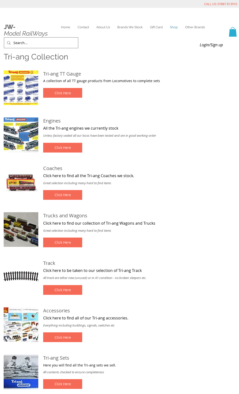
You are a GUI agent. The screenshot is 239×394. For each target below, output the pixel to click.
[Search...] (40, 43)
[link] (233, 32)
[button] (62, 93)
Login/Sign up (211, 45)
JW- (9, 26)
